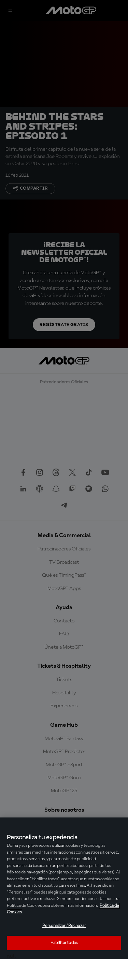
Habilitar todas (64, 943)
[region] (64, 888)
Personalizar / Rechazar (64, 926)
